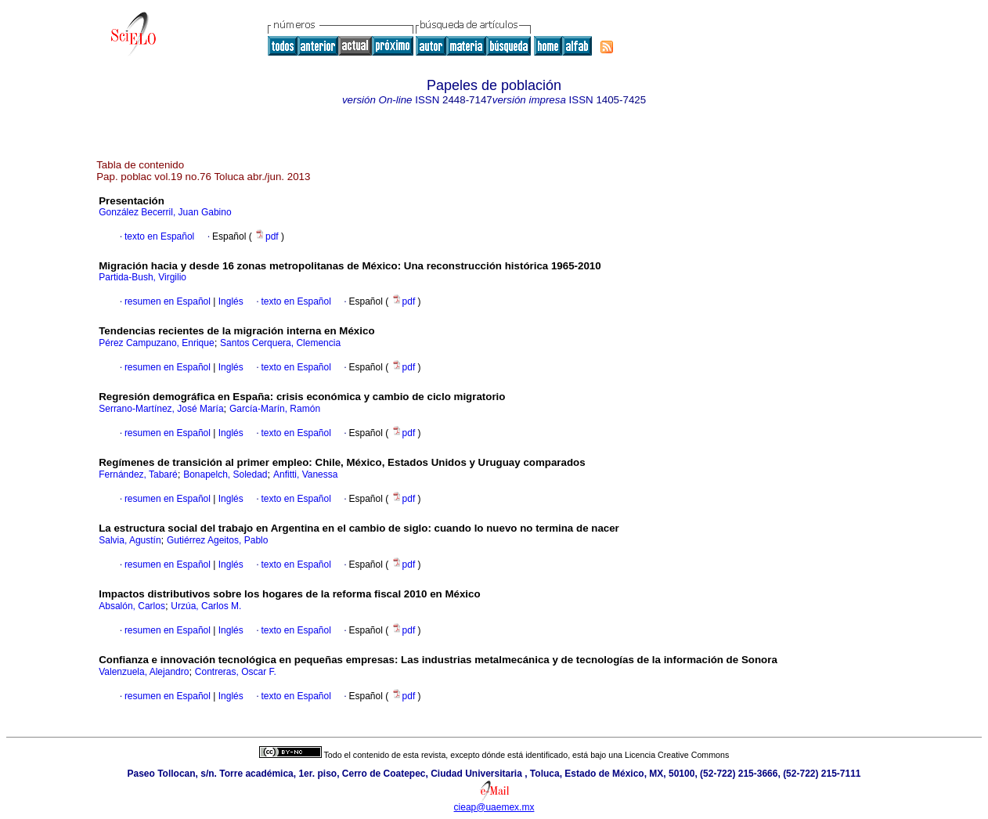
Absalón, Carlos (132, 606)
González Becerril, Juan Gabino (165, 212)
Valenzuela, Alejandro (144, 671)
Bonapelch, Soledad (225, 474)
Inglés (229, 301)
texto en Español (159, 236)
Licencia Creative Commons (677, 754)
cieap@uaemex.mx (494, 807)
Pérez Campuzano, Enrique (156, 342)
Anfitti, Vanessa (305, 474)
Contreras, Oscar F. (235, 671)
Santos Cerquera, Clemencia (280, 342)
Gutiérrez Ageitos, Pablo (217, 540)
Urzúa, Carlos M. (206, 606)
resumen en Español (167, 301)
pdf (267, 236)
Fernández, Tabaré (138, 474)
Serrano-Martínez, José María (161, 408)
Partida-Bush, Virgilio (142, 277)
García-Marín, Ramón (274, 408)
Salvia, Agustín (129, 540)
